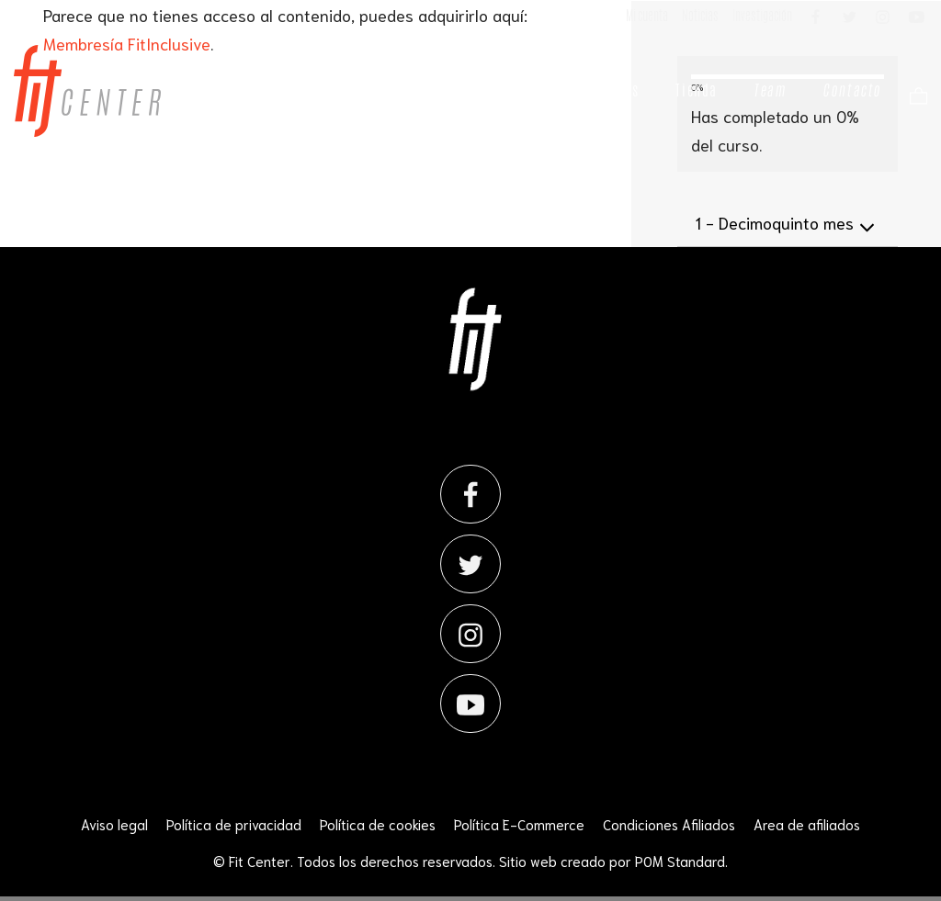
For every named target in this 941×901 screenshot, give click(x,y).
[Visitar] (817, 16)
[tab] (787, 223)
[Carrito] (914, 94)
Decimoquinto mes (787, 224)
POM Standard (680, 860)
